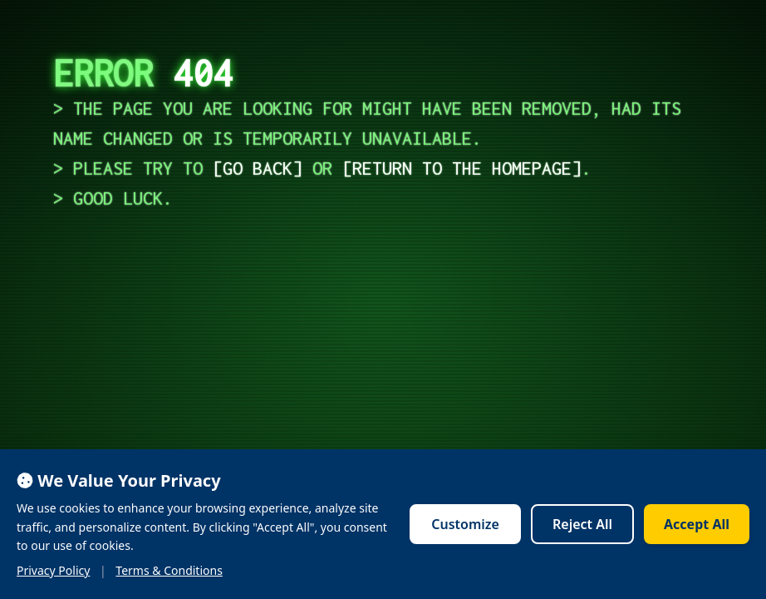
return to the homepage (462, 168)
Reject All (582, 524)
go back (257, 168)
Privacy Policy (53, 570)
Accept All (696, 524)
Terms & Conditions (169, 570)
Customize (465, 524)
